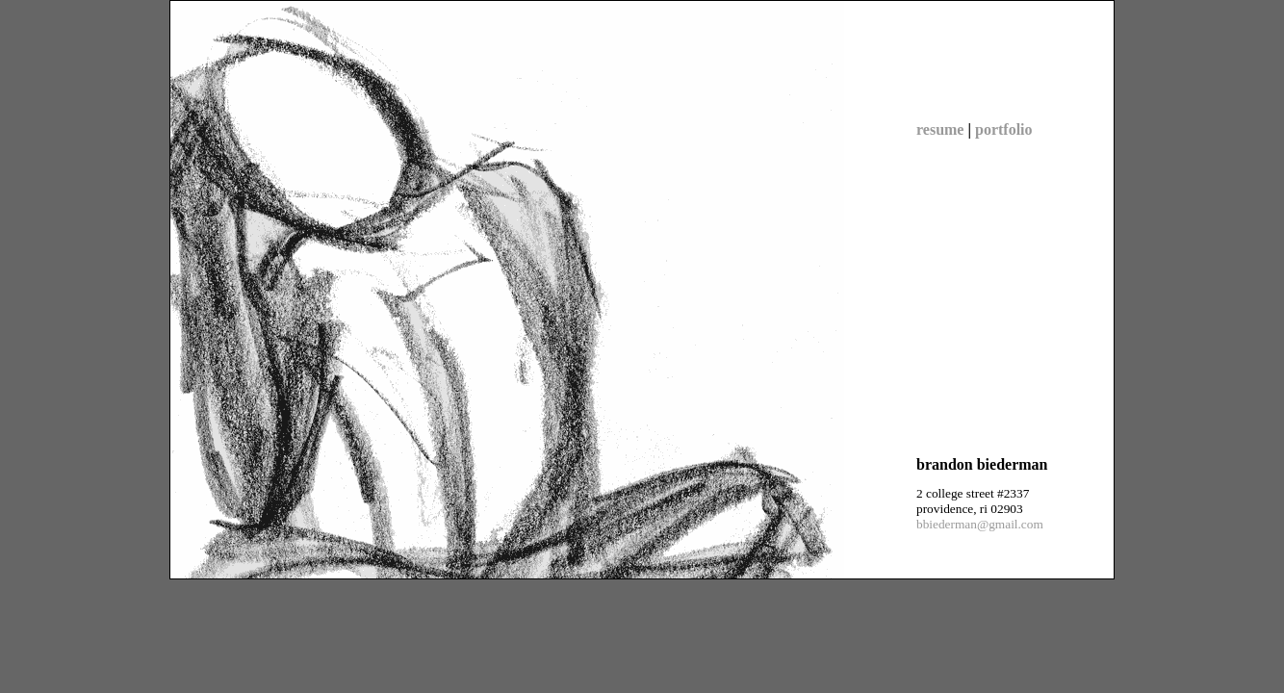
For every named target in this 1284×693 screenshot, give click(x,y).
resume (939, 129)
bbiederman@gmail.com (979, 524)
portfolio (1004, 129)
